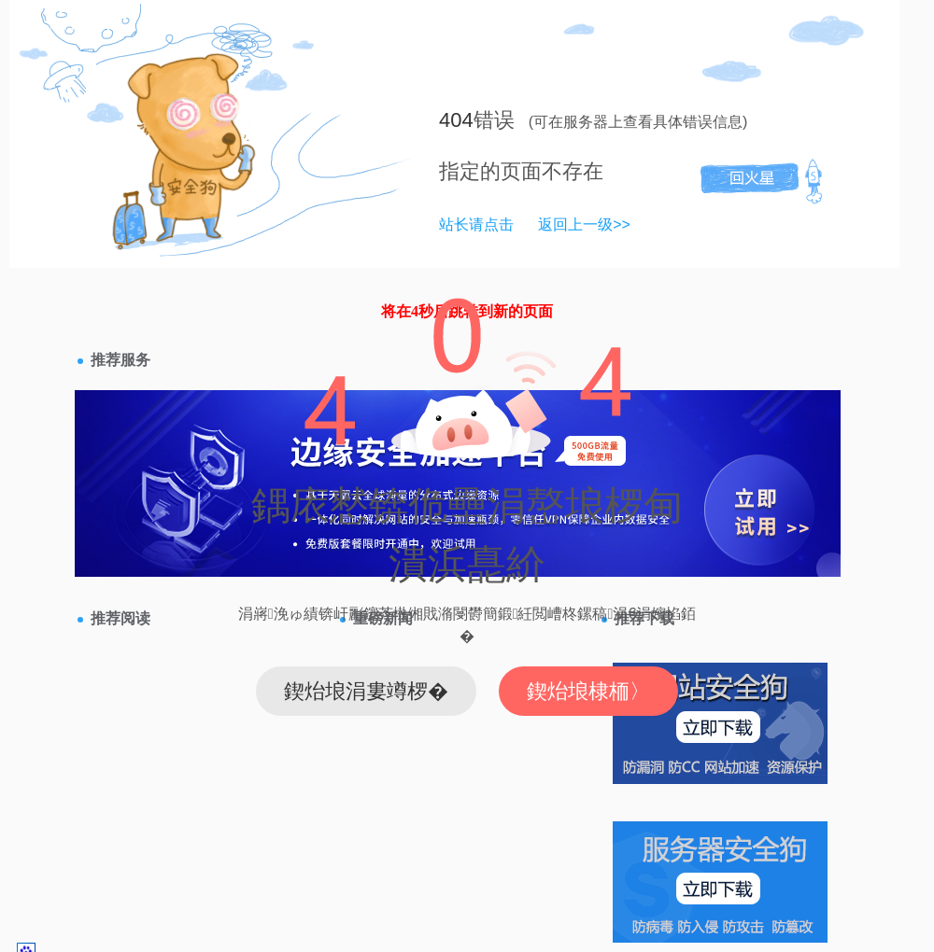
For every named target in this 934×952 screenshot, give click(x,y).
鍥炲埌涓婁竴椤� (366, 691)
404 (456, 120)
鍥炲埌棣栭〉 (588, 691)
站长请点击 (476, 224)
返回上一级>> (584, 224)
